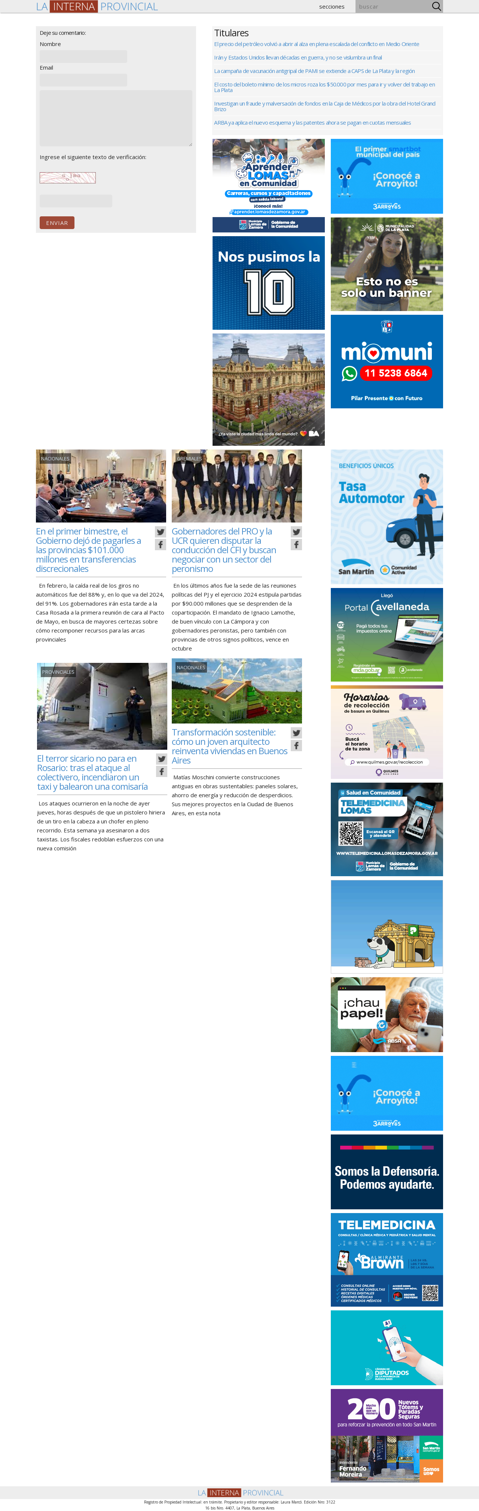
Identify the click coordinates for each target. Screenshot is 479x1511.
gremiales (188, 459)
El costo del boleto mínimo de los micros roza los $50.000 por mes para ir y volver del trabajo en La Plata (324, 87)
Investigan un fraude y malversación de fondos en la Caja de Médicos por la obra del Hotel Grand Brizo (324, 106)
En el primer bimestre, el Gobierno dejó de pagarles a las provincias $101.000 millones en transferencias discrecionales (91, 549)
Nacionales (55, 459)
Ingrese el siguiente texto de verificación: (93, 157)
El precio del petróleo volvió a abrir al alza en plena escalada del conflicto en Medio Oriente (316, 44)
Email (46, 67)
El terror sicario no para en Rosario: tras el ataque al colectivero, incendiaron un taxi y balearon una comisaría (95, 772)
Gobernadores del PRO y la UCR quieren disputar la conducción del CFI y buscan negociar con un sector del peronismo (227, 549)
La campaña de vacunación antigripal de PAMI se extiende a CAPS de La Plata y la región (314, 70)
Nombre (50, 44)
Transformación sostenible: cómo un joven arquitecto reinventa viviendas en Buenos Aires (225, 745)
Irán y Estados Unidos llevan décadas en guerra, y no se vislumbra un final (298, 57)
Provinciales (58, 672)
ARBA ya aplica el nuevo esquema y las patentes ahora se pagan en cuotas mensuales (312, 122)
